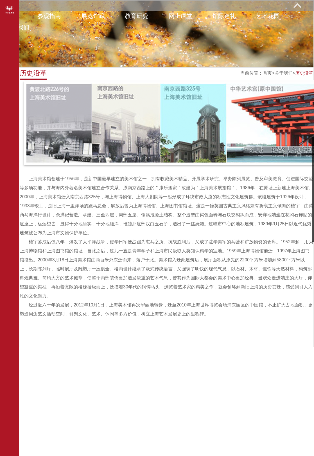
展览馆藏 (93, 16)
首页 (267, 73)
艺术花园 (268, 16)
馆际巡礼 (224, 16)
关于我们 (284, 73)
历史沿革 (304, 73)
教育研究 (136, 16)
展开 (297, 5)
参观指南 (49, 16)
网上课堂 (180, 16)
